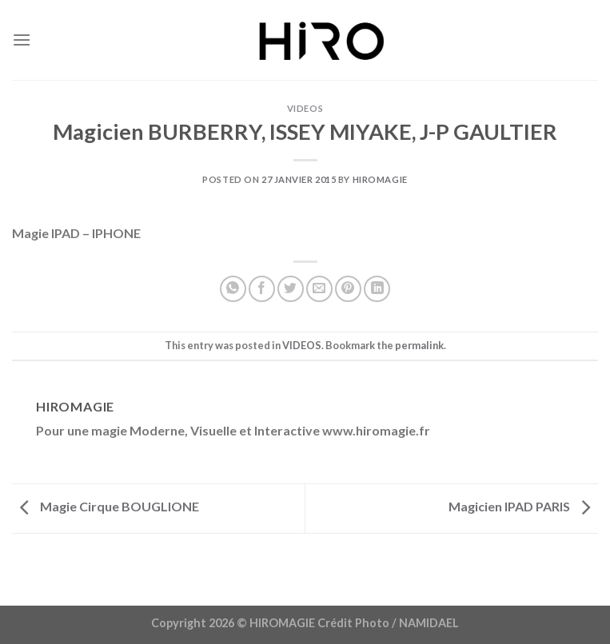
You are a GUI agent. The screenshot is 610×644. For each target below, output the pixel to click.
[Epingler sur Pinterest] (348, 289)
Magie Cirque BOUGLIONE (105, 506)
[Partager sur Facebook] (262, 289)
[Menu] (21, 39)
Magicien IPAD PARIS (523, 506)
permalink (419, 345)
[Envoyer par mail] (319, 289)
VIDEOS (305, 108)
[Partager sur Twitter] (290, 289)
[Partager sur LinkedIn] (377, 289)
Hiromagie (380, 179)
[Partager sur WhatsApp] (233, 289)
